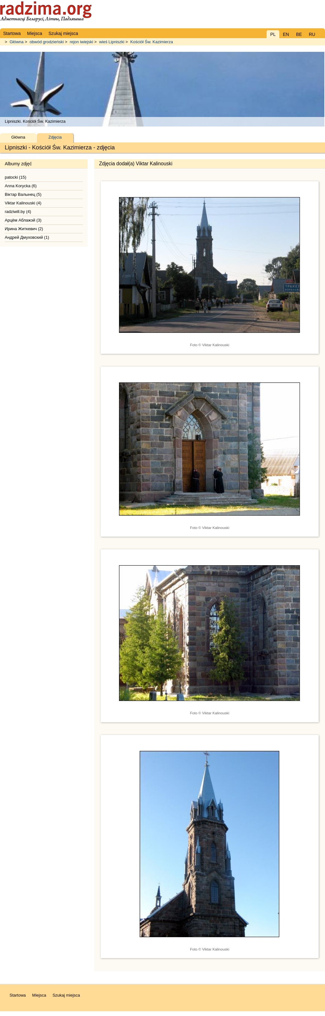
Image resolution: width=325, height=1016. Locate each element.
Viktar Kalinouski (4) (23, 203)
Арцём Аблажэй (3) (23, 220)
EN (286, 34)
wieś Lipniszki (111, 41)
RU (312, 34)
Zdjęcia (55, 137)
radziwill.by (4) (18, 211)
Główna (16, 41)
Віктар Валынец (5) (23, 194)
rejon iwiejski (81, 41)
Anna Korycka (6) (20, 185)
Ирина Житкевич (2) (24, 228)
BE (299, 34)
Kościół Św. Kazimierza (151, 41)
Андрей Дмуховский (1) (27, 237)
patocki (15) (15, 177)
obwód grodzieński (47, 41)
